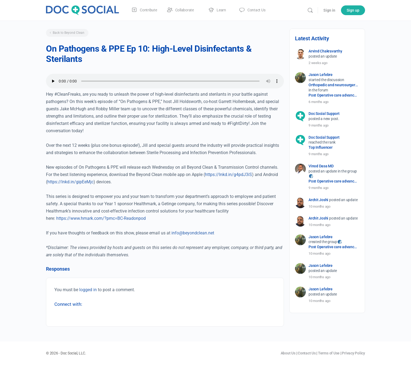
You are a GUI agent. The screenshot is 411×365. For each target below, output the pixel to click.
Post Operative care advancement (334, 95)
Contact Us (307, 353)
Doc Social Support (324, 113)
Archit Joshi (318, 200)
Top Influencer (321, 147)
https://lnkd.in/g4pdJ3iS (228, 174)
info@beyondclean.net (192, 232)
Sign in (329, 10)
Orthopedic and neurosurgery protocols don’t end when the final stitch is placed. (334, 85)
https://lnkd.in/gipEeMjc (70, 181)
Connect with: (68, 304)
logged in (88, 289)
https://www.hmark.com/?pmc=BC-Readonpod (101, 218)
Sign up (353, 10)
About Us (288, 353)
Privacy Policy (353, 353)
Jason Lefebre (321, 74)
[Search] (310, 10)
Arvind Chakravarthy (325, 51)
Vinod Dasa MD (321, 166)
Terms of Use (329, 353)
